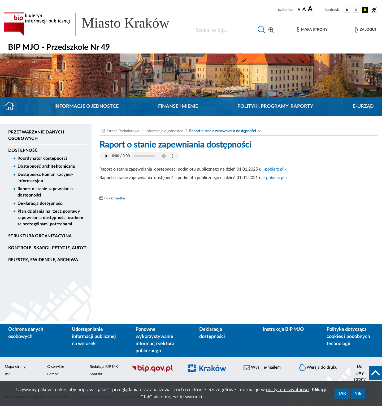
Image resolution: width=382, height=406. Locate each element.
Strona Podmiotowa (123, 131)
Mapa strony (15, 367)
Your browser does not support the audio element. (139, 156)
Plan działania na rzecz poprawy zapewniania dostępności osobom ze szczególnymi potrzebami (50, 217)
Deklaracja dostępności (40, 203)
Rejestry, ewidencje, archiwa (43, 260)
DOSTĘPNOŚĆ (23, 150)
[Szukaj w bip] (261, 30)
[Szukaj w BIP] (224, 30)
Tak (342, 393)
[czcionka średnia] (304, 9)
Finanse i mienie (178, 106)
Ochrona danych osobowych (25, 333)
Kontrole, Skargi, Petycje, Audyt (47, 248)
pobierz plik (275, 169)
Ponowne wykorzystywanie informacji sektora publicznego (155, 340)
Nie (357, 393)
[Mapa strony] (312, 30)
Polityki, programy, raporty (275, 106)
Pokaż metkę (114, 198)
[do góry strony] (366, 372)
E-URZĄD (363, 106)
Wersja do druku (318, 367)
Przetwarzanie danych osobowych (36, 135)
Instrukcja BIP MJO (283, 329)
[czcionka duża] (315, 9)
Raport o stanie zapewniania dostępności (45, 192)
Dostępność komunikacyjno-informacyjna (45, 177)
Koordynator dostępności (42, 158)
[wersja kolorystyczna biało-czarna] (356, 10)
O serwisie (55, 367)
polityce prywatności (287, 389)
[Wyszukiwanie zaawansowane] (271, 30)
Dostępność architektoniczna (46, 166)
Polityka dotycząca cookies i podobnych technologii (348, 336)
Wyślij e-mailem (262, 367)
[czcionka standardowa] (299, 9)
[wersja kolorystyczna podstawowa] (347, 10)
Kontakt (96, 374)
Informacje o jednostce (86, 106)
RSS (8, 374)
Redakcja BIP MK (104, 367)
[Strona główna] (11, 106)
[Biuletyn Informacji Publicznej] (155, 371)
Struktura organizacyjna (40, 236)
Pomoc (53, 374)
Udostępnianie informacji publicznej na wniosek (94, 336)
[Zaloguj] (365, 30)
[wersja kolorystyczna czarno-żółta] (365, 10)
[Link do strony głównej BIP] (94, 24)
